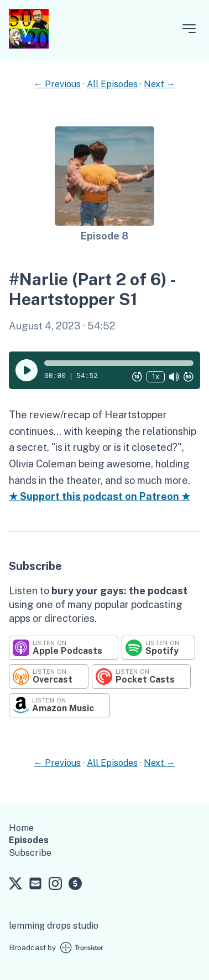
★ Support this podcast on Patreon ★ (99, 496)
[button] (119, 363)
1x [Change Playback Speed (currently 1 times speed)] (155, 376)
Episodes (29, 840)
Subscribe (30, 853)
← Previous (57, 84)
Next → (159, 84)
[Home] (29, 45)
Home (21, 828)
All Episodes (112, 84)
